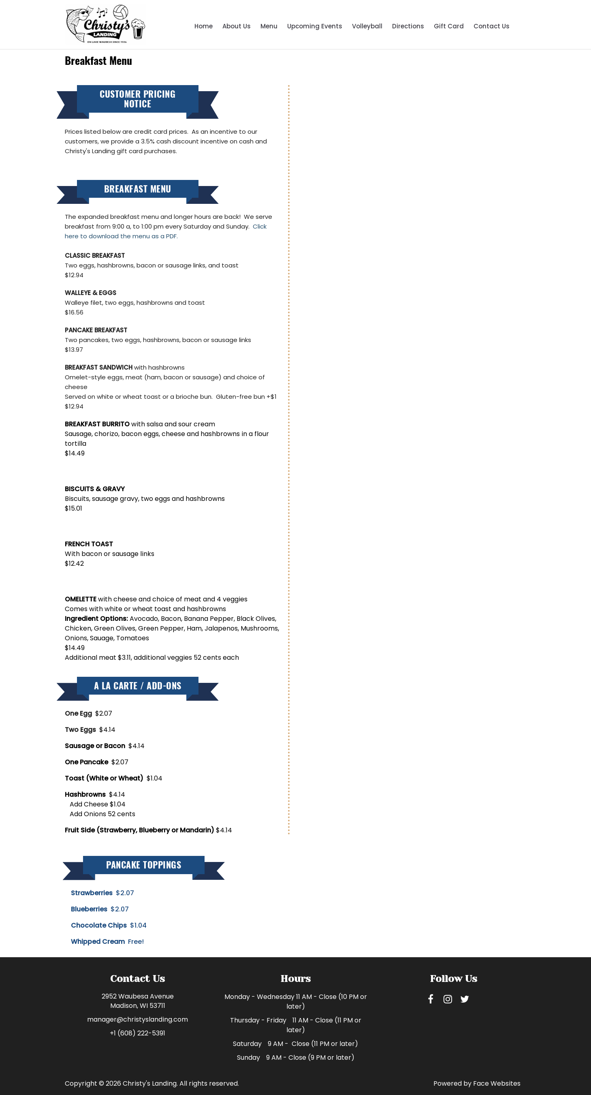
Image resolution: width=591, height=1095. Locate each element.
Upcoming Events (314, 26)
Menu (268, 26)
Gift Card (449, 26)
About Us (236, 26)
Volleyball (367, 26)
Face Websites (497, 1083)
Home (203, 26)
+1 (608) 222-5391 (137, 1033)
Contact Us (492, 26)
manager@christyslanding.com (137, 1019)
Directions (408, 26)
